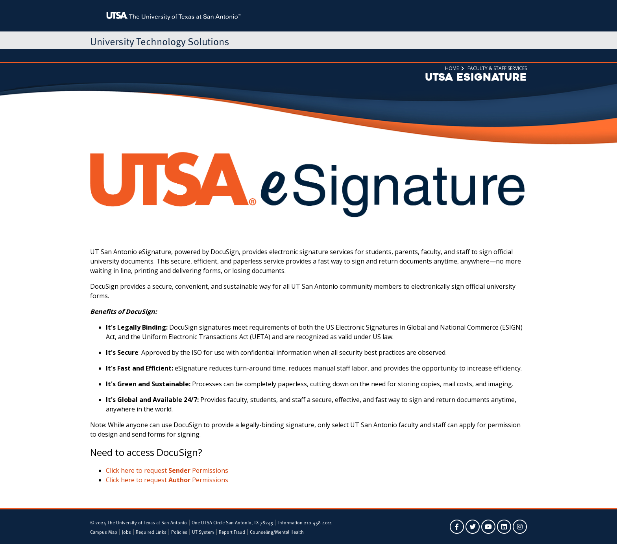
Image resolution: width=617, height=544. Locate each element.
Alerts (413, 55)
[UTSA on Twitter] (473, 527)
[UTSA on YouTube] (488, 527)
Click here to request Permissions (167, 470)
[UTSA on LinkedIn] (504, 527)
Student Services (137, 55)
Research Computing (341, 55)
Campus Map (103, 531)
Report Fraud (232, 531)
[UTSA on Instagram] (520, 527)
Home (101, 55)
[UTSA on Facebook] (457, 527)
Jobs (126, 531)
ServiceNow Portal (285, 55)
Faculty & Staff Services (194, 55)
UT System (203, 531)
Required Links (151, 531)
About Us (386, 55)
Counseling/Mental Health (277, 531)
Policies (179, 531)
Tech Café (242, 55)
